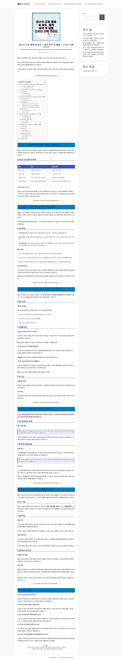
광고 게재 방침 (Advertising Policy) (94, 4)
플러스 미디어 (23, 4)
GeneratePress (69, 657)
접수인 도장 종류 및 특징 (28, 86)
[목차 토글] (44, 82)
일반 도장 (26, 130)
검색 (84, 13)
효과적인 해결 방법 (26, 119)
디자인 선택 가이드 (28, 88)
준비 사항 (24, 98)
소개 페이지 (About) (39, 4)
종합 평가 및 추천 (26, 133)
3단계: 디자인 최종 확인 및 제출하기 (32, 107)
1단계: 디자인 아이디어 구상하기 (31, 104)
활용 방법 (26, 93)
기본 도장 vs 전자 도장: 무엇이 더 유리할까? (31, 89)
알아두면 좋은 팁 (28, 95)
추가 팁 (24, 109)
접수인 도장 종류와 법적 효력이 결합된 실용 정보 (32, 84)
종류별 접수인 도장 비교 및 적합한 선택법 (30, 124)
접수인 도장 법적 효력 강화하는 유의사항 (30, 114)
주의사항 (26, 112)
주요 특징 (24, 91)
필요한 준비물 (27, 100)
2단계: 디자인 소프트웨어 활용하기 (32, 105)
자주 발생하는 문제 (26, 116)
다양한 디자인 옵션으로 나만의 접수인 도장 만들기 (33, 97)
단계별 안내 (25, 102)
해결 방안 (26, 121)
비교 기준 (24, 126)
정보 (46, 645)
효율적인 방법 (27, 110)
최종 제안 (26, 136)
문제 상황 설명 (28, 117)
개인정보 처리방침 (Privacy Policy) (73, 4)
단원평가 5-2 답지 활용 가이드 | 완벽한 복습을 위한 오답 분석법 (47, 649)
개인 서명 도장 (28, 131)
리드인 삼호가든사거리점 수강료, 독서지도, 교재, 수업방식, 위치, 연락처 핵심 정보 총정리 (93, 54)
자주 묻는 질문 (23, 138)
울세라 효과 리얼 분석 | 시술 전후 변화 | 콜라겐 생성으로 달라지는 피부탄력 (47, 647)
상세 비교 (24, 128)
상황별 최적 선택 (28, 135)
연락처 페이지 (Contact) (54, 4)
